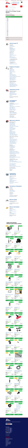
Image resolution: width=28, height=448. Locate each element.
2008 (7, 34)
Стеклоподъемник (12, 201)
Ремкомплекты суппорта (13, 93)
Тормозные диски (12, 92)
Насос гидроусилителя (13, 83)
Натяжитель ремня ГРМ (13, 55)
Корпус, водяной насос (13, 117)
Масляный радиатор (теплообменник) (15, 106)
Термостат (11, 105)
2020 (7, 19)
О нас (6, 445)
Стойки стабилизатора (13, 75)
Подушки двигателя (12, 133)
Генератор (11, 194)
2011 (7, 22)
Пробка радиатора (12, 107)
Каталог (7, 444)
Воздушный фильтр (12, 49)
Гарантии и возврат (8, 442)
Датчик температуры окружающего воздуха (9, 256)
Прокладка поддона (12, 149)
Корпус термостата (12, 108)
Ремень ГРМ (11, 52)
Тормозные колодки (12, 91)
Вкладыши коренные (12, 131)
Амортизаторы (12, 69)
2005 (7, 31)
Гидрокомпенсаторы (12, 125)
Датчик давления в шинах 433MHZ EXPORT (17, 320)
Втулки (11, 170)
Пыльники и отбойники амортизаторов (15, 76)
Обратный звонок (14, 4)
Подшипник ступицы (12, 71)
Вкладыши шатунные (12, 132)
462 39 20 (14, 3)
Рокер (15, 345)
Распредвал (11, 127)
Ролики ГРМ (11, 54)
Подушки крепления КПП (13, 180)
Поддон (11, 130)
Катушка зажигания (12, 191)
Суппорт (11, 95)
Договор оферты (8, 443)
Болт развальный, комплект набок (18, 332)
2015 (7, 26)
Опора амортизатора (12, 74)
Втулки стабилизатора (13, 77)
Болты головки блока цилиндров (14, 126)
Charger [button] (7, 39)
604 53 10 (8, 430)
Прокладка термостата (13, 109)
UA (6, 0)
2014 (7, 25)
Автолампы (11, 188)
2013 (7, 24)
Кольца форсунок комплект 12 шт (18, 358)
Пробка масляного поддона (13, 135)
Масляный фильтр (12, 146)
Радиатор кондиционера (13, 112)
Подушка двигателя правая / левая (9, 332)
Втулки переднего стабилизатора (16, 294)
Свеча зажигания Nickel (9, 370)
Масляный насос (12, 129)
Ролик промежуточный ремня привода (9, 345)
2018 (7, 29)
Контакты (18, 0)
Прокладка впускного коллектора (14, 152)
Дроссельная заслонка (13, 165)
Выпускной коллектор (13, 168)
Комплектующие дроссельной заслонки (15, 166)
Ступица (11, 72)
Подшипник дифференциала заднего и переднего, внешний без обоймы (18, 370)
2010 (7, 21)
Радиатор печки (12, 115)
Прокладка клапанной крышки (14, 151)
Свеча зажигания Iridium (9, 243)
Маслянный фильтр (12, 48)
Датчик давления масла (13, 163)
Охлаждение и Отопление (13, 101)
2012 (7, 23)
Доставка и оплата (13, 0)
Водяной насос (12, 104)
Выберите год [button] (8, 16)
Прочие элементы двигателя (13, 134)
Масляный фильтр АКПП (13, 178)
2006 (7, 32)
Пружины (11, 73)
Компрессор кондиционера (13, 113)
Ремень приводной (12, 141)
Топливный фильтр (12, 50)
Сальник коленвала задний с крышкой (9, 396)
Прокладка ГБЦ (12, 150)
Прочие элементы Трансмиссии (14, 182)
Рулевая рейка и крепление (13, 84)
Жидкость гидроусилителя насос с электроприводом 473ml (9, 282)
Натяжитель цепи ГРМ (13, 143)
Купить (10, 236)
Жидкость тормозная (12, 209)
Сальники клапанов (12, 124)
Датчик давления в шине (13, 196)
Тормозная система (14, 89)
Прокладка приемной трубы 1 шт (9, 294)
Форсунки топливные (12, 156)
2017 (7, 28)
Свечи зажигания (12, 46)
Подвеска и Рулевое (14, 66)
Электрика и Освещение (16, 186)
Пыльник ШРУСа (12, 177)
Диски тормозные (12, 60)
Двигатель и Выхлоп (15, 120)
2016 (7, 27)
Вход (21, 0)
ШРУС (10, 176)
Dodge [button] (7, 37)
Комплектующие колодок (13, 94)
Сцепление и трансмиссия (13, 174)
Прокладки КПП (12, 181)
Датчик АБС (11, 97)
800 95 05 (14, 2)
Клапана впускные (12, 122)
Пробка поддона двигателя (18, 243)
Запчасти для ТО (14, 43)
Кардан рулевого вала (13, 86)
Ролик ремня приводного (13, 57)
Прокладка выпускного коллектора (14, 153)
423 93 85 (8, 431)
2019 (7, 30)
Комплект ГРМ (12, 53)
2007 (7, 33)
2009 (7, 35)
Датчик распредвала (12, 164)
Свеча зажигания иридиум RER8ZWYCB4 (9, 307)
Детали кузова (13, 199)
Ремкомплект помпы (12, 110)
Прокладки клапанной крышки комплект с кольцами (18, 282)
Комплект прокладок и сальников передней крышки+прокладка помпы (17, 383)
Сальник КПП (11, 183)
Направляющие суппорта (17, 256)
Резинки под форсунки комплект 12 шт (17, 269)
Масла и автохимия (14, 207)
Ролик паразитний (8, 408)
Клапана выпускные (12, 123)
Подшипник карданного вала (13, 85)
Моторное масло (12, 213)
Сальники (11, 179)
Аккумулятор (11, 45)
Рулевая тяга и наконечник (13, 63)
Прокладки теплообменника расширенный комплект (9, 269)
